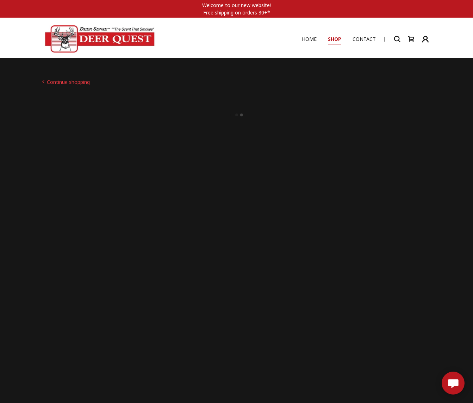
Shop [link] (334, 38)
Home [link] (309, 38)
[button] (411, 38)
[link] (100, 38)
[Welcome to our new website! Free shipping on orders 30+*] (236, 8)
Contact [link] (364, 38)
